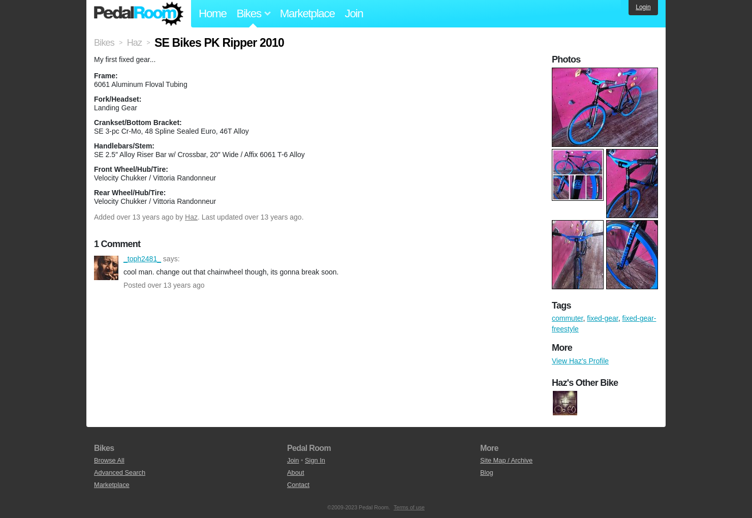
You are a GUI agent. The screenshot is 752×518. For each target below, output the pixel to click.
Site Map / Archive (506, 460)
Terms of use (409, 507)
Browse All (109, 460)
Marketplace (307, 13)
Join (354, 13)
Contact (298, 485)
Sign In (315, 460)
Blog (486, 472)
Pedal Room (138, 14)
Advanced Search (119, 472)
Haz (191, 217)
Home (213, 13)
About (295, 472)
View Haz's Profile (580, 361)
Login (643, 7)
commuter (567, 318)
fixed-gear (602, 318)
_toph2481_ (106, 268)
